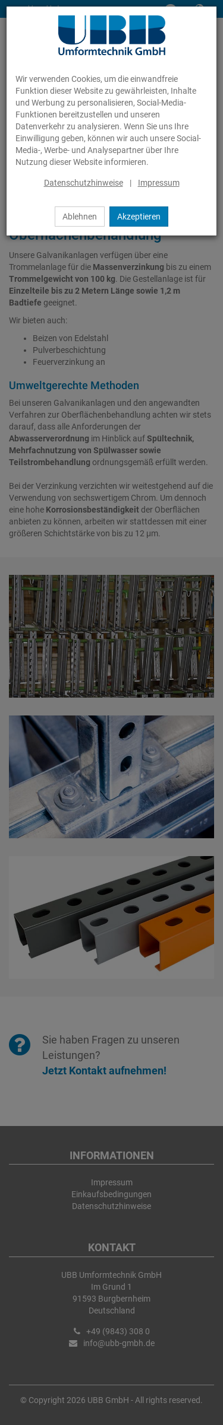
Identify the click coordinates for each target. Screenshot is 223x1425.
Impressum (159, 182)
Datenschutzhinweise (83, 182)
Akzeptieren (139, 216)
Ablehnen (79, 216)
